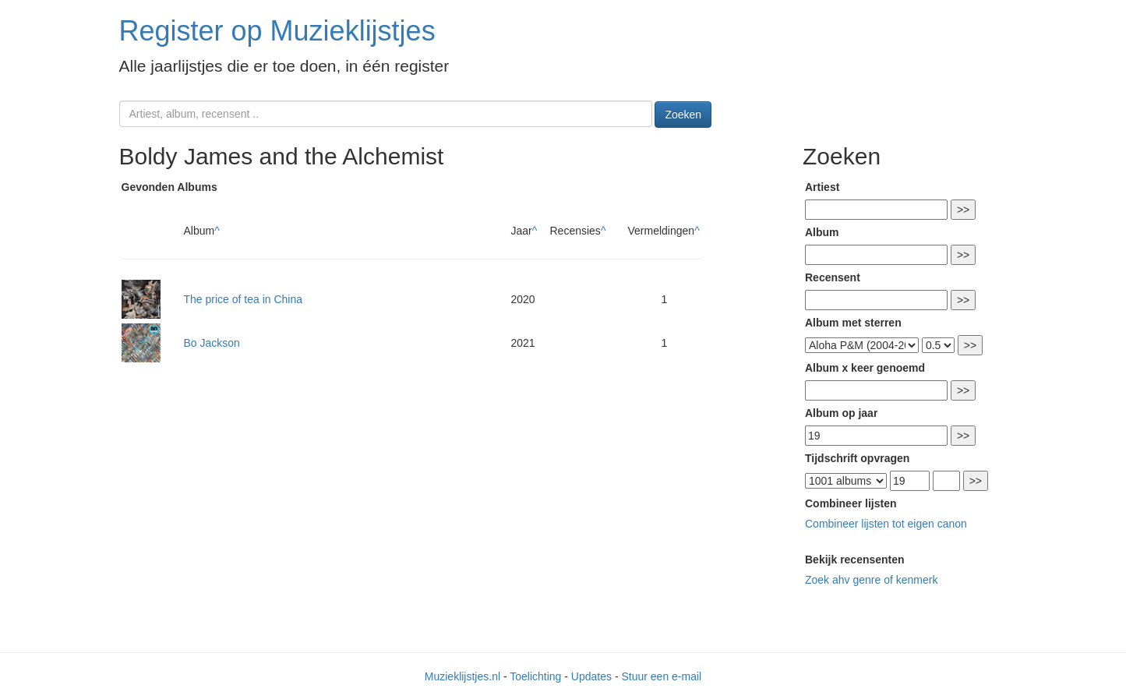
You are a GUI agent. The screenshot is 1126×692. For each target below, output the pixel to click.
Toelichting (535, 676)
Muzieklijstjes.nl (462, 676)
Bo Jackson (212, 343)
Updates (591, 676)
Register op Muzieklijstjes (277, 31)
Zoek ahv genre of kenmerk (871, 580)
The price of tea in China (243, 299)
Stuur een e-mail (661, 676)
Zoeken (683, 114)
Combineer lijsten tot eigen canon (886, 523)
